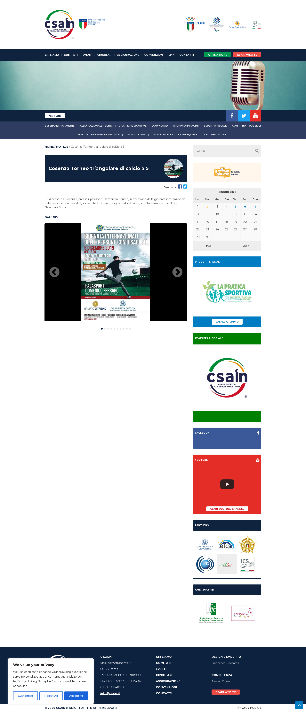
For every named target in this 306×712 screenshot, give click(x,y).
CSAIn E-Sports (162, 134)
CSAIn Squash (187, 134)
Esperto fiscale (215, 125)
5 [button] (114, 328)
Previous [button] (54, 272)
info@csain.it (110, 693)
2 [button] (105, 328)
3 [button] (108, 328)
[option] (115, 272)
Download (160, 125)
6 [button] (117, 328)
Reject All (51, 696)
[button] (257, 151)
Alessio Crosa (221, 681)
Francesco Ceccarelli (225, 663)
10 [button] (130, 328)
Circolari (104, 54)
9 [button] (127, 328)
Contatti (186, 54)
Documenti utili (214, 134)
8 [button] (124, 328)
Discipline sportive (133, 125)
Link (171, 54)
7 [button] (121, 328)
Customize (25, 696)
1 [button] (102, 328)
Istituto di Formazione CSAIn (99, 134)
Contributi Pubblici (246, 125)
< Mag (207, 246)
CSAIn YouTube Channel (227, 508)
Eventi (88, 54)
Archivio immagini (186, 125)
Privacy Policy (249, 708)
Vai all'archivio (227, 321)
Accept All (76, 696)
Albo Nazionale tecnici (96, 125)
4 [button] (111, 328)
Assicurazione (128, 54)
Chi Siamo (52, 54)
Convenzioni (154, 54)
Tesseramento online (59, 125)
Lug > (246, 246)
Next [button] (177, 272)
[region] (51, 681)
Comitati (70, 54)
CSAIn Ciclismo (135, 134)
